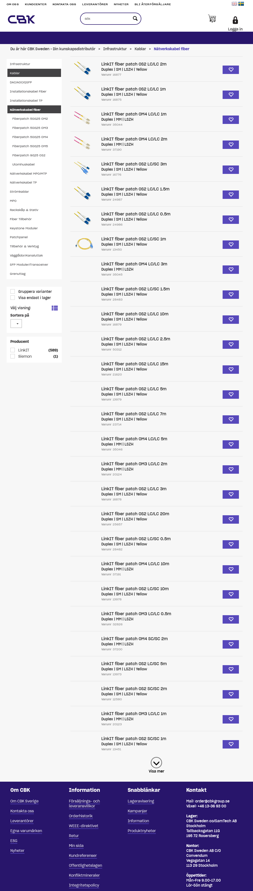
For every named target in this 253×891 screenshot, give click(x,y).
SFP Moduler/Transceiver (29, 264)
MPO (13, 201)
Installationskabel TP (26, 100)
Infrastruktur (115, 49)
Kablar (140, 49)
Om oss (13, 4)
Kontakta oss (64, 4)
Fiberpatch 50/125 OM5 (30, 146)
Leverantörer (95, 4)
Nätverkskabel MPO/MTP (28, 173)
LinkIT (23, 350)
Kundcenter (36, 4)
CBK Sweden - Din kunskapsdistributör (61, 49)
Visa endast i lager (34, 298)
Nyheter (121, 4)
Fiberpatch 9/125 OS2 (28, 155)
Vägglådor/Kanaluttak (26, 255)
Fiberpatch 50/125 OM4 (30, 137)
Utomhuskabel (23, 164)
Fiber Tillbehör (21, 219)
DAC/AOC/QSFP (21, 82)
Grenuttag (17, 274)
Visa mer (156, 771)
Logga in (235, 29)
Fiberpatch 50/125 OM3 (30, 128)
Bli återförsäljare (153, 4)
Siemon (24, 356)
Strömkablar (19, 191)
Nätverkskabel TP (23, 182)
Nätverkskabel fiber (171, 49)
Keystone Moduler (24, 228)
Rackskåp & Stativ (24, 210)
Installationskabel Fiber (28, 91)
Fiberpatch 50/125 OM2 (30, 118)
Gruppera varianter (34, 291)
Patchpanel (19, 237)
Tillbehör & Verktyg (24, 246)
